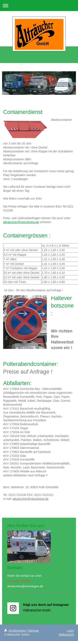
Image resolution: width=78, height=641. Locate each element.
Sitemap (33, 630)
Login (70, 630)
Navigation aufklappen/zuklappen (39, 5)
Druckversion (15, 630)
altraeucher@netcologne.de (21, 222)
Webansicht (66, 634)
